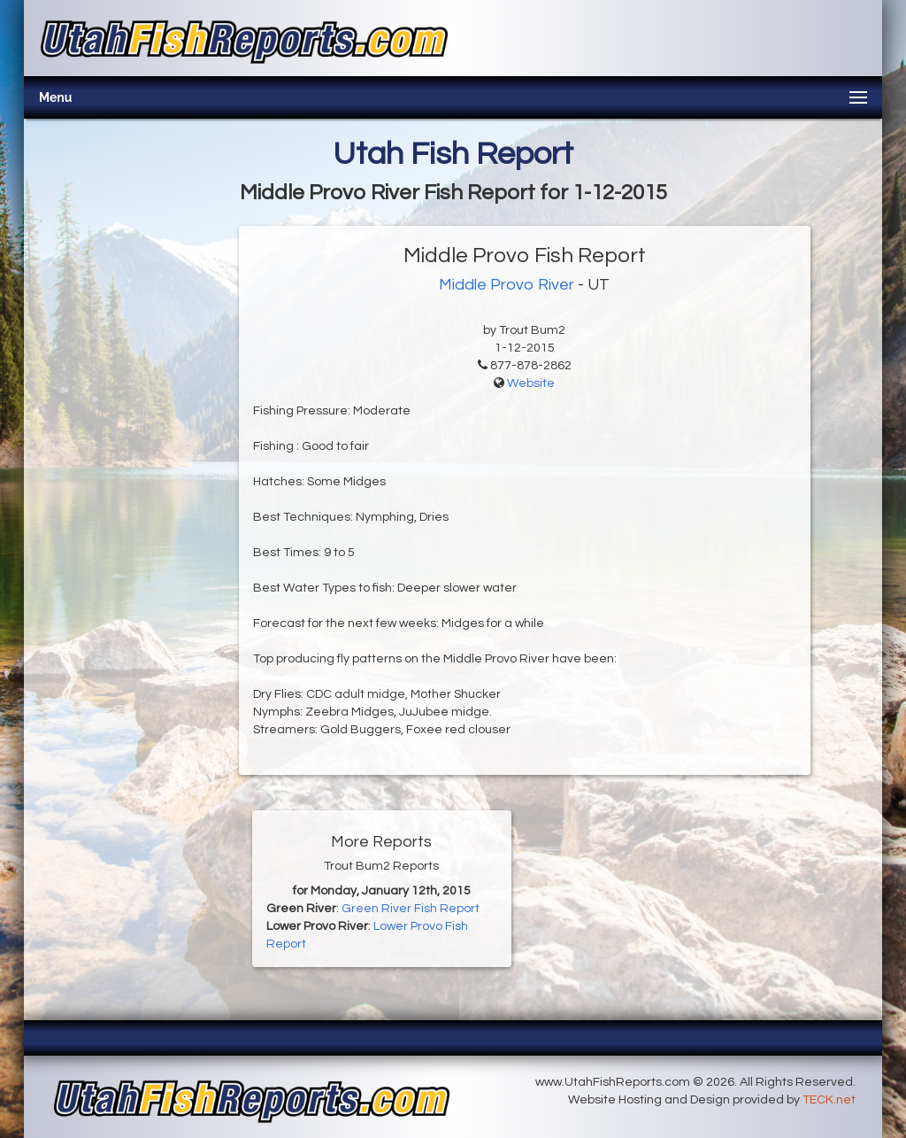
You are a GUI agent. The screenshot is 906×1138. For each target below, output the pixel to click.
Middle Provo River (506, 284)
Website (531, 383)
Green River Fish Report (411, 908)
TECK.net (829, 1100)
